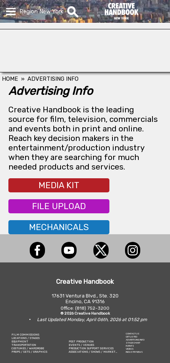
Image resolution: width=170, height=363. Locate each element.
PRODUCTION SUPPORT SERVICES (91, 348)
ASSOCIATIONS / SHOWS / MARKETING (94, 351)
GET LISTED (131, 336)
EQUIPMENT (19, 341)
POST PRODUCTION (81, 341)
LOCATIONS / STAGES (25, 338)
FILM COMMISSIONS (25, 334)
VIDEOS (130, 348)
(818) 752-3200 (92, 308)
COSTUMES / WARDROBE (27, 348)
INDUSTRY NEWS (134, 351)
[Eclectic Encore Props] (85, 70)
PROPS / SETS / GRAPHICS (29, 351)
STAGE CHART (133, 342)
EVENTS (130, 345)
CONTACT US (133, 333)
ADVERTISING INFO (135, 339)
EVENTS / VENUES (81, 345)
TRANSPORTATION (23, 345)
